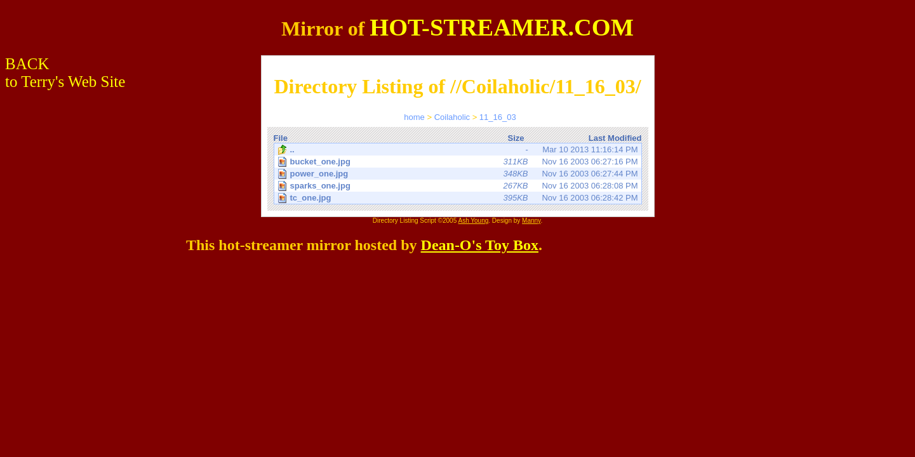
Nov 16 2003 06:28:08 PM (458, 186)
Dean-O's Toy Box (479, 245)
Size (515, 138)
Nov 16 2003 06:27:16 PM (458, 162)
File (281, 138)
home (414, 117)
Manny (531, 220)
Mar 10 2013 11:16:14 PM (457, 150)
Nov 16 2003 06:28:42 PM (458, 198)
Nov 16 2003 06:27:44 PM (458, 174)
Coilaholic (452, 117)
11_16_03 (497, 117)
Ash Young (473, 220)
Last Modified (615, 138)
